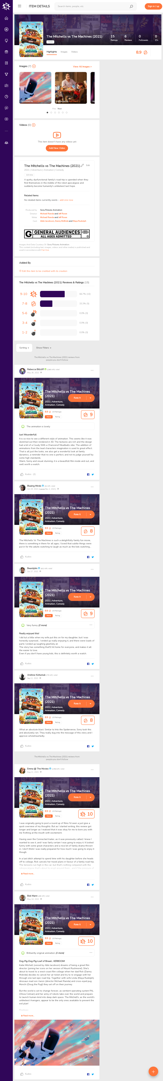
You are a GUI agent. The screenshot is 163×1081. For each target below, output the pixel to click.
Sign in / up (153, 6)
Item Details (39, 6)
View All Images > (82, 66)
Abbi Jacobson (47, 221)
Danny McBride (61, 221)
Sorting (24, 347)
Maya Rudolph (79, 221)
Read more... (27, 873)
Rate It (77, 397)
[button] (47, 112)
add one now (66, 200)
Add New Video (57, 148)
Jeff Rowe (62, 213)
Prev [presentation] (54, 108)
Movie (49, 417)
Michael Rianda (47, 213)
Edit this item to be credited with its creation (43, 271)
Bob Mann (38, 101)
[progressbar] (52, 294)
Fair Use (45, 250)
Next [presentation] (60, 108)
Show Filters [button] (43, 347)
